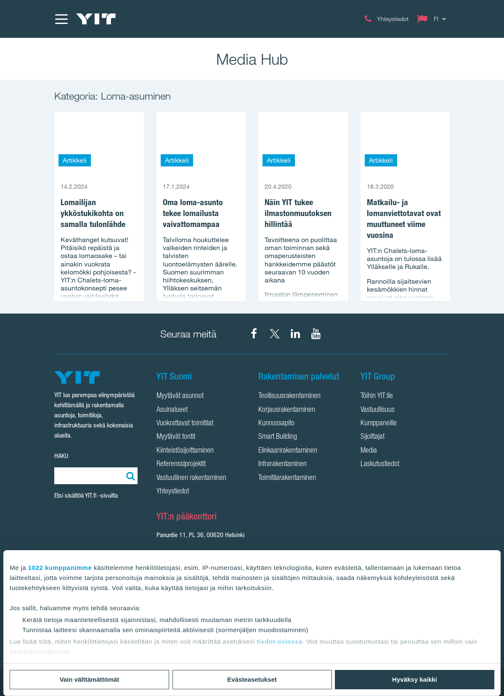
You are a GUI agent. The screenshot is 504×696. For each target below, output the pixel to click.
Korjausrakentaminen (286, 410)
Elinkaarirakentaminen (287, 451)
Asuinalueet (172, 410)
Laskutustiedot (380, 464)
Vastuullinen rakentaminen (191, 478)
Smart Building (277, 437)
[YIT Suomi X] (274, 333)
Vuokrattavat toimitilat (185, 423)
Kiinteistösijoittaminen (185, 451)
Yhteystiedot (173, 492)
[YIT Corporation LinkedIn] (295, 333)
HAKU (61, 456)
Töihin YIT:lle (377, 396)
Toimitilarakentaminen (287, 478)
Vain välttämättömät (89, 679)
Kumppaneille (379, 423)
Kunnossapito (276, 423)
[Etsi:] (129, 476)
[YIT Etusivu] (96, 18)
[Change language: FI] (433, 19)
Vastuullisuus (378, 410)
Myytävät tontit (176, 437)
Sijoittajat (373, 437)
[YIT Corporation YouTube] (316, 333)
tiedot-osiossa (279, 641)
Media (369, 451)
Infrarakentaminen (282, 464)
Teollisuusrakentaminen (289, 396)
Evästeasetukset (252, 679)
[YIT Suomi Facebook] (254, 333)
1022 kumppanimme (60, 567)
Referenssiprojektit (181, 464)
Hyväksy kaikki (414, 679)
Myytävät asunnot (180, 396)
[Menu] (61, 19)
